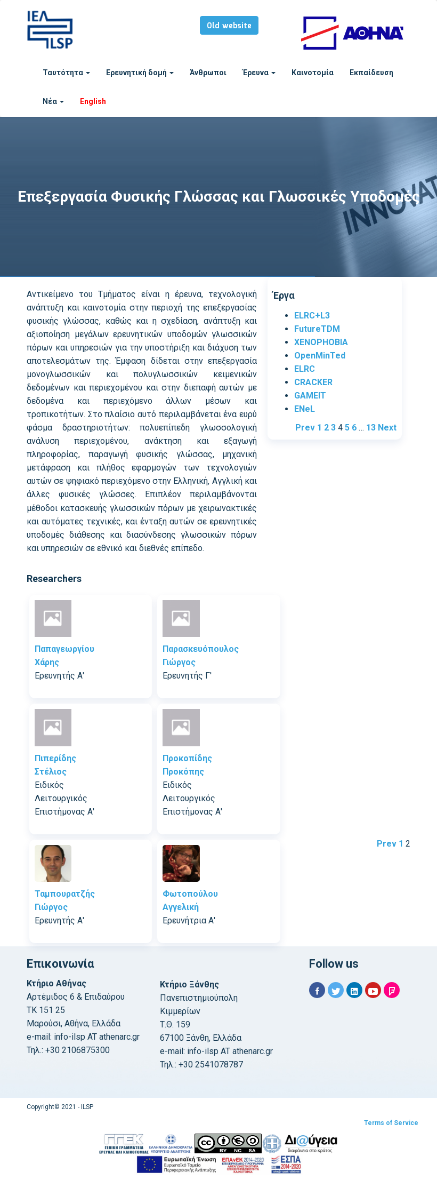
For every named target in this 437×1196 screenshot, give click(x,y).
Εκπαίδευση (371, 72)
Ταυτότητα (66, 72)
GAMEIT (310, 395)
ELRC (304, 369)
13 (371, 427)
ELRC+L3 (312, 315)
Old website (229, 26)
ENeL (304, 409)
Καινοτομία (313, 72)
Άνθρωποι (208, 72)
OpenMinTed (319, 355)
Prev (305, 427)
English (93, 101)
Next (387, 427)
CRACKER (313, 382)
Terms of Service (391, 1123)
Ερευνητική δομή (140, 72)
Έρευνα (259, 72)
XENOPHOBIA (321, 342)
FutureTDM (317, 329)
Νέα (53, 101)
